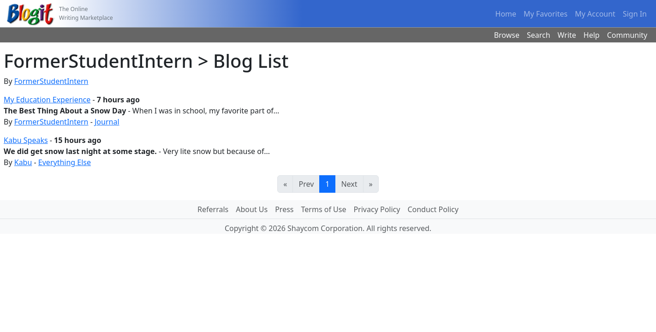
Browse (506, 35)
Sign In (635, 14)
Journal (107, 122)
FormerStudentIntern (51, 81)
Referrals (212, 209)
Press (284, 209)
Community (627, 35)
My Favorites (545, 14)
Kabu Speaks (26, 140)
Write (567, 35)
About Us (252, 209)
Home (506, 14)
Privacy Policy (376, 209)
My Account (595, 14)
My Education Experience (47, 100)
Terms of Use (323, 209)
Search (538, 35)
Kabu (23, 162)
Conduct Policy (432, 209)
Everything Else (64, 162)
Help (592, 35)
